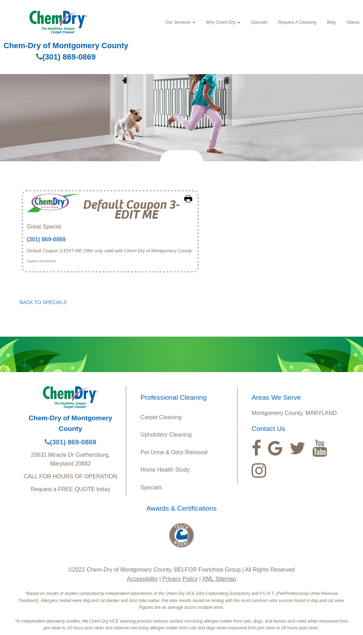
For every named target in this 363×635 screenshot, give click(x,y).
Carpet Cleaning (161, 417)
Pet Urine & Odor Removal (173, 452)
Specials (259, 22)
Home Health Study (165, 470)
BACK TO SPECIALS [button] (43, 302)
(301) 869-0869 (65, 56)
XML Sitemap (219, 579)
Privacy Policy (180, 579)
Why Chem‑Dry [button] (223, 22)
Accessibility (142, 579)
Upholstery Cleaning (165, 435)
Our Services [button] (180, 22)
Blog (331, 22)
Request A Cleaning (297, 22)
